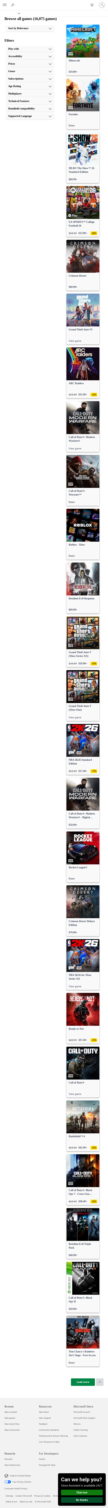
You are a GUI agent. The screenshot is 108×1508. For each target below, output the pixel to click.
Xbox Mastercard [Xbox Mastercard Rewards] (12, 1465)
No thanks (82, 1499)
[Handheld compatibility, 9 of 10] (30, 109)
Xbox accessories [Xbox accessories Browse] (12, 1430)
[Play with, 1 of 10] (30, 49)
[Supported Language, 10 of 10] (30, 116)
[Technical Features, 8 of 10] (30, 101)
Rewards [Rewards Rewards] (8, 1459)
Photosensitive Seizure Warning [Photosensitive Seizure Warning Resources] (53, 1436)
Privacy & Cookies (42, 1496)
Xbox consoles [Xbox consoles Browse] (10, 1412)
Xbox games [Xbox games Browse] (9, 1418)
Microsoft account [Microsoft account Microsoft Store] (82, 1412)
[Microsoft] (54, 3)
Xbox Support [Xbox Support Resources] (45, 1418)
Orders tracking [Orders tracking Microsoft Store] (81, 1430)
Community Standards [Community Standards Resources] (49, 1430)
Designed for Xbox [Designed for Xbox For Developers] (47, 1465)
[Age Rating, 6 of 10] (30, 86)
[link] (82, 50)
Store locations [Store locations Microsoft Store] (80, 1436)
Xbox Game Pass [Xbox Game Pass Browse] (11, 1424)
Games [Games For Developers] (42, 1459)
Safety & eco (11, 1501)
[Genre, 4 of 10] (30, 71)
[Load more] (83, 1382)
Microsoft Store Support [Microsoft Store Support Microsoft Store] (84, 1418)
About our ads (26, 1501)
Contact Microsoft (24, 1496)
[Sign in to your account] (102, 5)
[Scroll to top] (100, 1382)
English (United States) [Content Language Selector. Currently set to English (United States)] (20, 1475)
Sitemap (9, 1496)
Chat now (81, 1492)
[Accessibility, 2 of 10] (30, 56)
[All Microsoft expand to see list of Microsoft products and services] (4, 5)
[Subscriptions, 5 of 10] (30, 79)
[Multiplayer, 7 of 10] (30, 94)
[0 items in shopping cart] (93, 5)
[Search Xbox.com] (13, 5)
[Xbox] (10, 13)
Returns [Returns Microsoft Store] (77, 1424)
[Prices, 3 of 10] (30, 64)
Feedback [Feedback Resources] (43, 1424)
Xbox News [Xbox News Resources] (44, 1412)
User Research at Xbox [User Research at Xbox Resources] (49, 1442)
